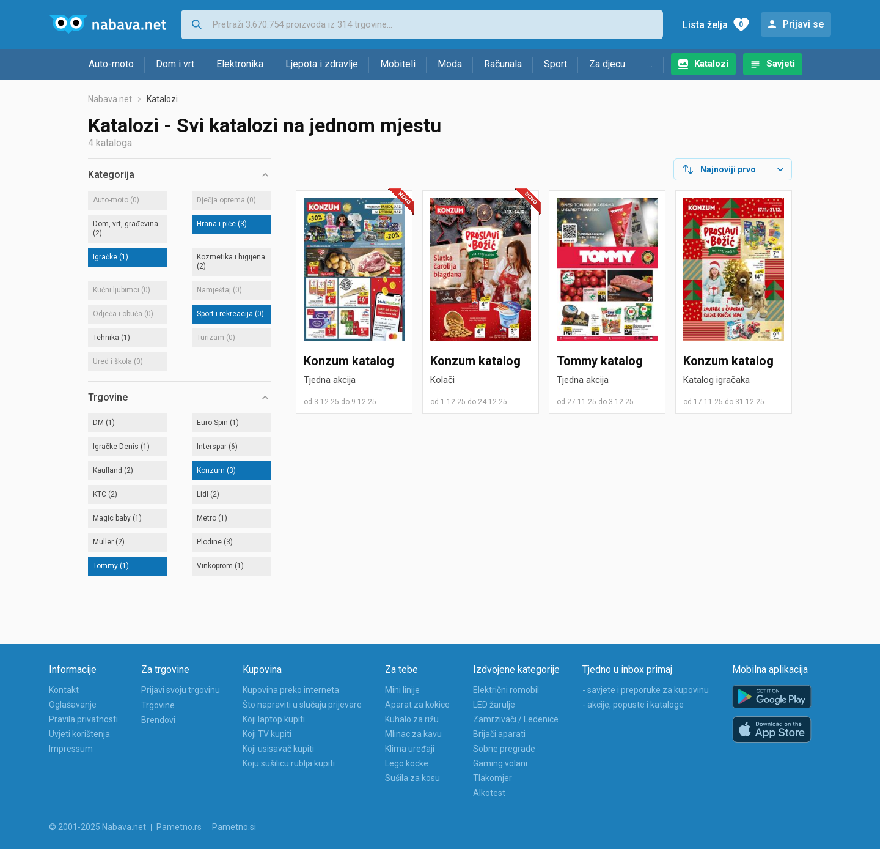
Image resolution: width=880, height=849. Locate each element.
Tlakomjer (492, 778)
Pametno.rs (179, 827)
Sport (555, 64)
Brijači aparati (499, 734)
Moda (450, 64)
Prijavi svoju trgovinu (180, 690)
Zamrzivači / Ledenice (516, 719)
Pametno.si (234, 827)
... (650, 64)
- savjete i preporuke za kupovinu (645, 690)
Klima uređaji (410, 749)
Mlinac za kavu (413, 734)
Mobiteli (398, 64)
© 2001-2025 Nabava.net (97, 827)
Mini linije (402, 690)
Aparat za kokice (417, 705)
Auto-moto (111, 64)
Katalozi (711, 63)
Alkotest (489, 793)
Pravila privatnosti (83, 719)
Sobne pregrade (504, 749)
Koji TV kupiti (267, 734)
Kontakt (64, 690)
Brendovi (158, 720)
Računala (503, 64)
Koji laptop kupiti (274, 719)
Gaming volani (500, 763)
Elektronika (239, 64)
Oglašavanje (73, 705)
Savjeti (780, 63)
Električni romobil (506, 690)
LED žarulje (494, 705)
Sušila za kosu (412, 778)
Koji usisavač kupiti (278, 749)
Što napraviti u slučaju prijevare (302, 705)
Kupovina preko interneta (291, 690)
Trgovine (158, 705)
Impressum (71, 749)
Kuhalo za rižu (412, 719)
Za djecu (607, 64)
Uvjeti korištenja (79, 734)
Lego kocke (406, 763)
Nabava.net (110, 99)
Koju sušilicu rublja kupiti (289, 763)
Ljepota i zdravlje (321, 64)
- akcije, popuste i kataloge (633, 705)
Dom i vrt (175, 64)
